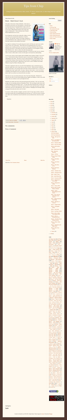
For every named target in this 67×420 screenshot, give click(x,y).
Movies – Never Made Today (55, 353)
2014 (51, 105)
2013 (51, 107)
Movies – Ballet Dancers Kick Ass (55, 296)
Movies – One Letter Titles (54, 354)
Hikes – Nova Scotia (57, 253)
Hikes (58, 248)
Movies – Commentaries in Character (55, 315)
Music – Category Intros (53, 380)
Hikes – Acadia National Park (55, 249)
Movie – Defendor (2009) (56, 142)
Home (25, 160)
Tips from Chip (33, 6)
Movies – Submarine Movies (54, 370)
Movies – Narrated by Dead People (55, 351)
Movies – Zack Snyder (53, 379)
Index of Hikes (53, 38)
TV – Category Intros (53, 385)
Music (59, 379)
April (52, 127)
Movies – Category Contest (53, 308)
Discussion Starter (58, 245)
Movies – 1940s (58, 263)
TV (54, 383)
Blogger (50, 413)
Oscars (50, 383)
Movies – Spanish (56, 367)
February (53, 131)
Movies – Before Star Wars (55, 300)
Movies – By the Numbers (54, 307)
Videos (60, 385)
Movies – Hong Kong (52, 338)
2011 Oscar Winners (55, 133)
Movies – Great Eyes (52, 332)
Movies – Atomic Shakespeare (54, 295)
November (53, 114)
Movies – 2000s (53, 270)
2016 (51, 101)
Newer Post (8, 160)
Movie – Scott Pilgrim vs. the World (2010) (56, 140)
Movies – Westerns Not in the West (55, 375)
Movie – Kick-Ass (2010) (56, 144)
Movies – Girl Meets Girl (53, 328)
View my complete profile (54, 52)
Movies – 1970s (58, 265)
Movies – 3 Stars (53, 288)
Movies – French (52, 322)
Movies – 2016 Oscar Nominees (54, 287)
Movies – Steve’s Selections (54, 368)
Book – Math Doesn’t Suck (56, 149)
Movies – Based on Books (57, 299)
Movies (55, 256)
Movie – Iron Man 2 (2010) (56, 211)
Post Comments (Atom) (15, 162)
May (52, 125)
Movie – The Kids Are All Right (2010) (56, 225)
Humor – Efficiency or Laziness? (55, 202)
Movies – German (56, 326)
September (53, 118)
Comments (52, 81)
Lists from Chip (53, 27)
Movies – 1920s (54, 262)
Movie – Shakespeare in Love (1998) (55, 180)
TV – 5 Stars (58, 384)
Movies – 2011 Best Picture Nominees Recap (56, 220)
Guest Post (54, 248)
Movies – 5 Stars (52, 291)
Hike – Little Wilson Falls (56, 176)
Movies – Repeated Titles (53, 362)
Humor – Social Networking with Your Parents (56, 191)
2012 (51, 109)
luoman (42, 413)
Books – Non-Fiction (14, 122)
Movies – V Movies (56, 374)
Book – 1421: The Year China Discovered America (55, 195)
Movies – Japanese (53, 343)
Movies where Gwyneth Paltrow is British (55, 188)
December (53, 112)
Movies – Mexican (52, 346)
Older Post (43, 160)
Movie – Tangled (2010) (55, 204)
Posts (51, 78)
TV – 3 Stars (59, 383)
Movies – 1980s (55, 267)
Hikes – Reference (52, 254)
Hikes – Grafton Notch (55, 250)
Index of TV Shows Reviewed (55, 36)
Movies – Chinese (52, 312)
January (53, 231)
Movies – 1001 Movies (56, 259)
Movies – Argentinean (56, 293)
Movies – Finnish (57, 320)
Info (50, 256)
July (52, 122)
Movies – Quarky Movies (54, 360)
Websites (52, 387)
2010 (51, 233)
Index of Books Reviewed (55, 35)
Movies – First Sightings (54, 321)
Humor (58, 254)
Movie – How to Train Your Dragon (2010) (55, 214)
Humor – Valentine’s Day (56, 170)
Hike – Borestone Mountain (54, 152)
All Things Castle (52, 239)
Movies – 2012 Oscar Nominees (55, 277)
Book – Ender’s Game (55, 174)
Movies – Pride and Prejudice (54, 359)
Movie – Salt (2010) (55, 209)
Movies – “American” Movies (55, 257)
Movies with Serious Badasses (55, 168)
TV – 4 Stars (51, 384)
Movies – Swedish (52, 371)
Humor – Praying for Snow (56, 172)
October (53, 116)
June (52, 124)
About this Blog (53, 32)
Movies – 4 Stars (53, 290)
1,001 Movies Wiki (53, 30)
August (52, 120)
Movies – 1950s (54, 264)
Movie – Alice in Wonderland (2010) (55, 217)
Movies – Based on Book (56, 297)
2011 (51, 110)
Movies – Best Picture (54, 305)
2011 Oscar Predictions (55, 135)
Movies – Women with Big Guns (56, 376)
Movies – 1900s (54, 260)
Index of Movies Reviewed (55, 33)
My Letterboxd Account (54, 28)
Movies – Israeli (59, 342)
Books (10, 122)
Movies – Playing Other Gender (54, 355)
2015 (51, 103)
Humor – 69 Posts (54, 154)
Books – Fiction (52, 242)
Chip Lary (58, 43)
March (52, 129)
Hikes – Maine (52, 252)
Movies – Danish (53, 316)
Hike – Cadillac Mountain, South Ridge (56, 199)
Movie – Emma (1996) (55, 185)
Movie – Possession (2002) (56, 178)
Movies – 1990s (53, 268)
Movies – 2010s (53, 271)
